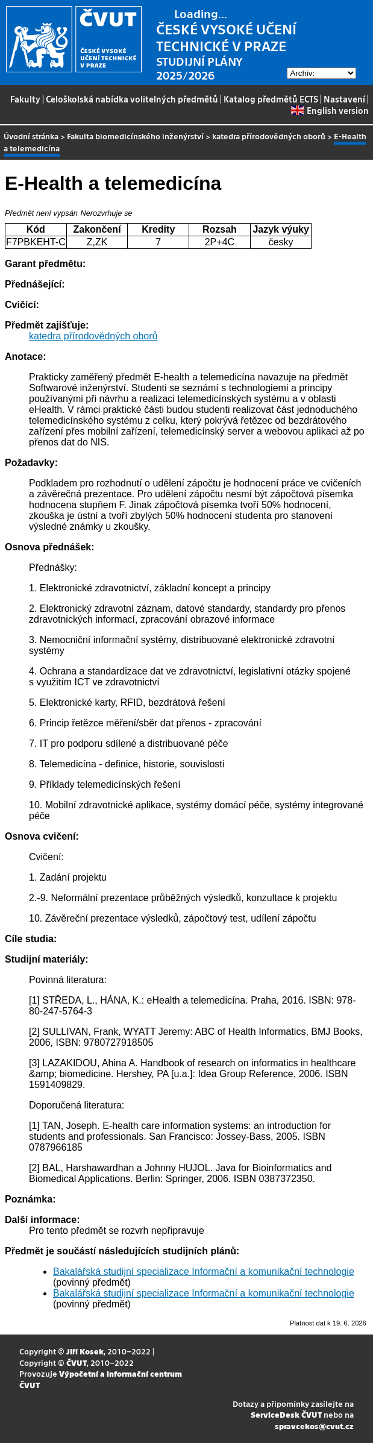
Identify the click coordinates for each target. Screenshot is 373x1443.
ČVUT (76, 1362)
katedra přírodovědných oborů (268, 135)
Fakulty (25, 98)
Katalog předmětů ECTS (271, 98)
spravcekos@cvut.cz (314, 1425)
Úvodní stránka (31, 135)
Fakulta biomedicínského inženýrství (135, 135)
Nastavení (344, 98)
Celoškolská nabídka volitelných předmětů (132, 98)
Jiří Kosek (85, 1351)
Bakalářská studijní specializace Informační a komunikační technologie (203, 1271)
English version (329, 110)
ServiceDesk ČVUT (286, 1414)
